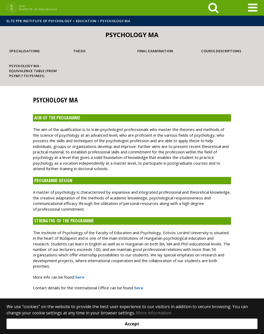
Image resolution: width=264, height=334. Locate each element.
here (79, 277)
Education (86, 21)
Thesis (79, 51)
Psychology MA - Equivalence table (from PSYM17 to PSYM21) (33, 71)
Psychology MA (115, 21)
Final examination (155, 51)
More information (153, 313)
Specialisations (24, 51)
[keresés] (213, 8)
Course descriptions (221, 51)
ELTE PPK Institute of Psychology (39, 21)
